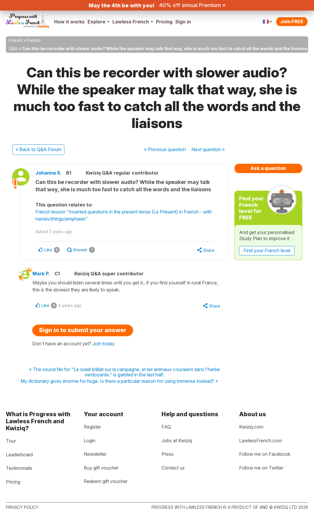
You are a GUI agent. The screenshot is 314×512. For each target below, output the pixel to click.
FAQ (166, 427)
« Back (38, 149)
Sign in (183, 22)
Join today (103, 344)
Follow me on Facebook (264, 454)
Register (92, 427)
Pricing (164, 22)
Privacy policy (22, 507)
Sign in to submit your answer (82, 330)
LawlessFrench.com (260, 440)
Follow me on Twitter (261, 468)
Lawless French (132, 22)
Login (89, 440)
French (15, 40)
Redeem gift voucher (106, 481)
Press (168, 454)
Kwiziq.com (251, 427)
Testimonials (19, 468)
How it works (69, 22)
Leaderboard (19, 455)
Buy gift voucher (101, 468)
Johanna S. (48, 173)
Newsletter (95, 454)
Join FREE (291, 21)
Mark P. (41, 274)
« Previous (165, 149)
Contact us (173, 468)
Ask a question (268, 168)
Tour (11, 441)
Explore (98, 22)
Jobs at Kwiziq (177, 440)
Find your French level (266, 250)
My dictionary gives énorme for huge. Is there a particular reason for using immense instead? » (119, 381)
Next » (208, 149)
